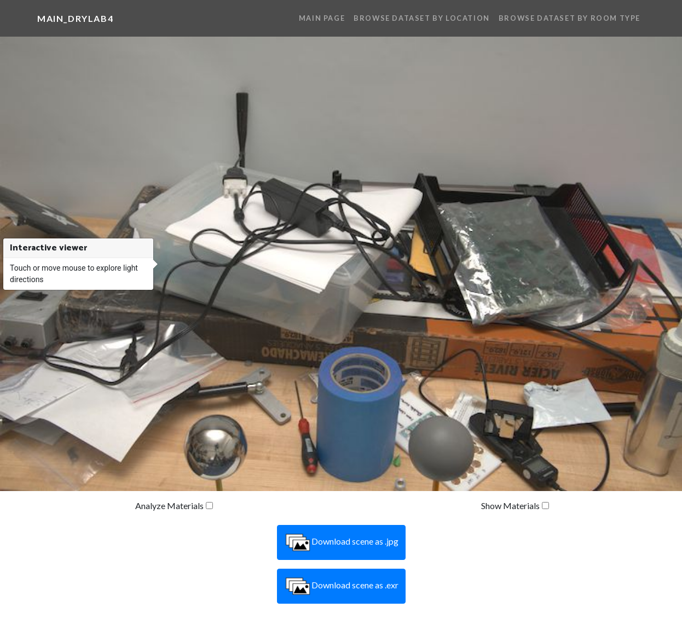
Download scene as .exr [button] (341, 586)
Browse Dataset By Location (422, 18)
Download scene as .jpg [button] (341, 542)
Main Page (322, 18)
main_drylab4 (75, 18)
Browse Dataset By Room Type (569, 18)
